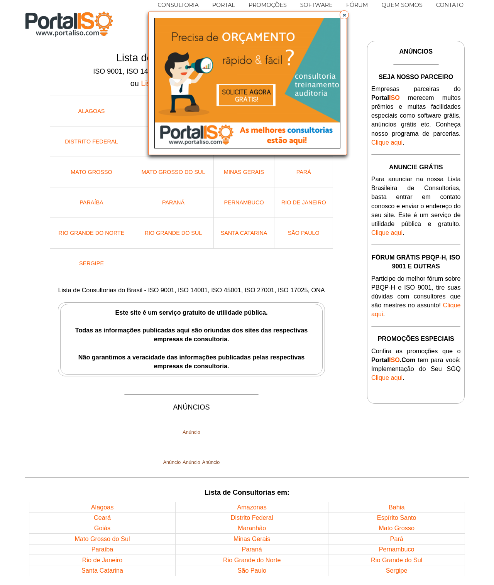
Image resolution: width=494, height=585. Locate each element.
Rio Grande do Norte (92, 233)
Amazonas (251, 507)
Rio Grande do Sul (173, 233)
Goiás (102, 527)
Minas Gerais (244, 172)
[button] (344, 15)
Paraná (173, 202)
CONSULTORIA (177, 5)
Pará (303, 172)
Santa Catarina (244, 233)
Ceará (102, 517)
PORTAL (223, 5)
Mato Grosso (91, 172)
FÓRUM (357, 5)
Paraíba (91, 202)
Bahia (396, 507)
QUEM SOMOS (402, 5)
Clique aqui (387, 142)
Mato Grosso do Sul (173, 172)
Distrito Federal (91, 141)
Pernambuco (244, 202)
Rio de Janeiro (303, 202)
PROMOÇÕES (268, 5)
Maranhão (252, 527)
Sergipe (91, 263)
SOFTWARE (316, 5)
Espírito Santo (396, 517)
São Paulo (304, 233)
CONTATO (450, 5)
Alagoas (91, 111)
